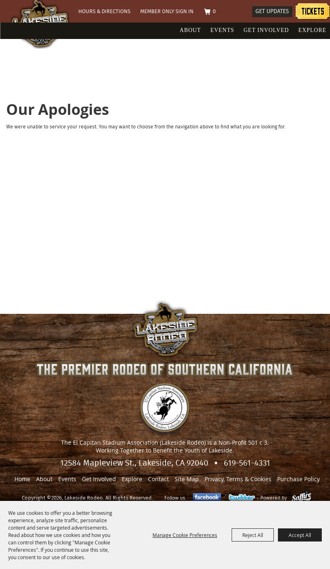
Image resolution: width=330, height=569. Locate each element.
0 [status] (214, 11)
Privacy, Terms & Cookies (238, 479)
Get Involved (266, 30)
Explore (312, 30)
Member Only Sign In (166, 11)
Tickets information (312, 12)
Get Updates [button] (272, 11)
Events (222, 30)
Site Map (187, 479)
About (190, 30)
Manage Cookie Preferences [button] (184, 535)
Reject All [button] (252, 535)
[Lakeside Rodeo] (63, 38)
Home (22, 479)
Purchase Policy (298, 479)
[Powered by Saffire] (301, 498)
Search (242, 12)
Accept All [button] (300, 535)
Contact (158, 479)
